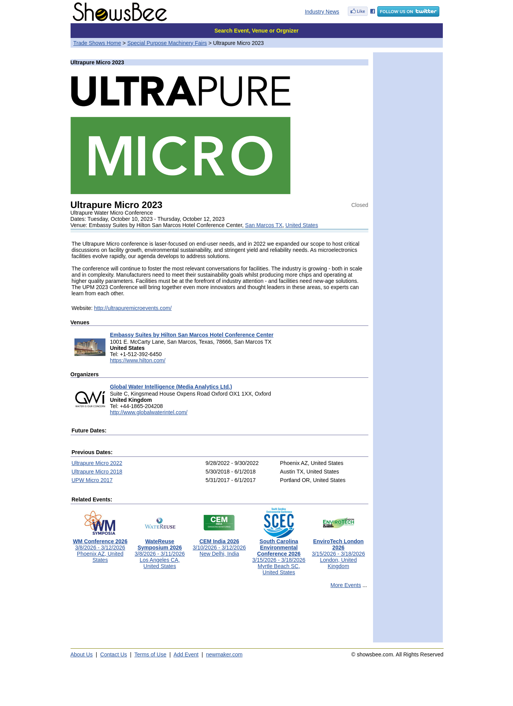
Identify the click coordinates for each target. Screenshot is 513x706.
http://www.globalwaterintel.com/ (149, 412)
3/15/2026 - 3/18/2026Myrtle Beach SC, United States (279, 554)
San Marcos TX (263, 225)
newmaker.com (224, 654)
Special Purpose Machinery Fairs (167, 43)
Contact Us (113, 654)
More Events (345, 585)
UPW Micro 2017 (92, 480)
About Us (82, 654)
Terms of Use (150, 654)
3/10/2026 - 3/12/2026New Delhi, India (219, 545)
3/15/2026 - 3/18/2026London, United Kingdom (338, 551)
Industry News (322, 12)
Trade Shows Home (97, 43)
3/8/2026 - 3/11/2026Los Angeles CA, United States (160, 551)
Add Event (186, 654)
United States (301, 225)
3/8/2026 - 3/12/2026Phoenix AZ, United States (100, 548)
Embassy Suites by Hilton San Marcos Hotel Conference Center (192, 335)
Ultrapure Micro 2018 (97, 471)
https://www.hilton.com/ (138, 360)
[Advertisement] (219, 618)
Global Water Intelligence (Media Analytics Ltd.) (171, 387)
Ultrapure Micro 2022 (97, 463)
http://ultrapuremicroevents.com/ (133, 308)
